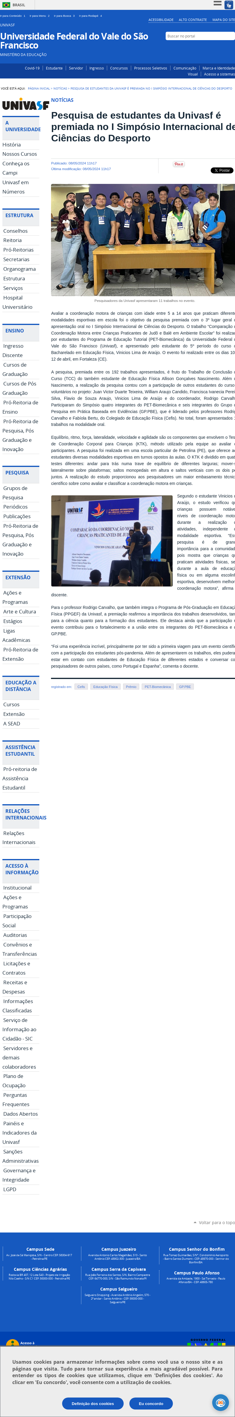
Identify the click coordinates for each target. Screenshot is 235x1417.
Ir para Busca (65, 15)
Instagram (213, 47)
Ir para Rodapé (91, 15)
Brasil (19, 4)
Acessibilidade (161, 19)
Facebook (222, 47)
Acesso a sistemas (219, 74)
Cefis (81, 687)
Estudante (54, 68)
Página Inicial (39, 88)
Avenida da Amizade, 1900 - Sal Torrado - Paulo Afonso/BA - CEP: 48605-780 (196, 1280)
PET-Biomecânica (158, 687)
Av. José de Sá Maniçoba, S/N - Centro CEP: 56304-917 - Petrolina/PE (39, 1257)
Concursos (119, 68)
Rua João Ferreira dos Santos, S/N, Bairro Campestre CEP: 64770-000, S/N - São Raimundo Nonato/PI (117, 1276)
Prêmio (131, 687)
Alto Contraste (193, 19)
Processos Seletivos (150, 68)
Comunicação (184, 68)
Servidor (76, 68)
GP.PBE (185, 687)
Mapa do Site (223, 19)
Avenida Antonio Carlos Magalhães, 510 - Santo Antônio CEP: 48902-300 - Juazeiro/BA (117, 1257)
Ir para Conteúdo (13, 15)
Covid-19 (32, 68)
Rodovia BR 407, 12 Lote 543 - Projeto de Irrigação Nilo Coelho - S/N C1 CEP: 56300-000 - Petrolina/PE (39, 1276)
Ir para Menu (41, 15)
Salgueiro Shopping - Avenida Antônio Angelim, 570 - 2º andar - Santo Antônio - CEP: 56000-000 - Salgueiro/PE (117, 1298)
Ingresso (96, 68)
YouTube (231, 47)
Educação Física (105, 687)
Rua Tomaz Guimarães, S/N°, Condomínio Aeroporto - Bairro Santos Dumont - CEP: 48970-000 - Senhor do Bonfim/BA (196, 1258)
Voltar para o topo (217, 1222)
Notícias (60, 88)
